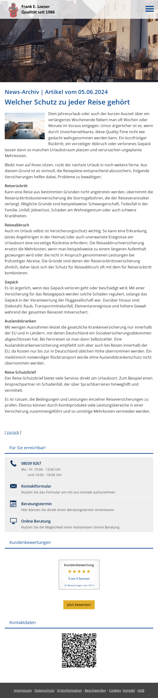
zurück (13, 432)
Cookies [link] (115, 690)
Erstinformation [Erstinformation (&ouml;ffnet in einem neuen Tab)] (69, 690)
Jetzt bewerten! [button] (79, 604)
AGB (141, 690)
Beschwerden (95, 690)
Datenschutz (44, 690)
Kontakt (129, 690)
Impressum (23, 690)
